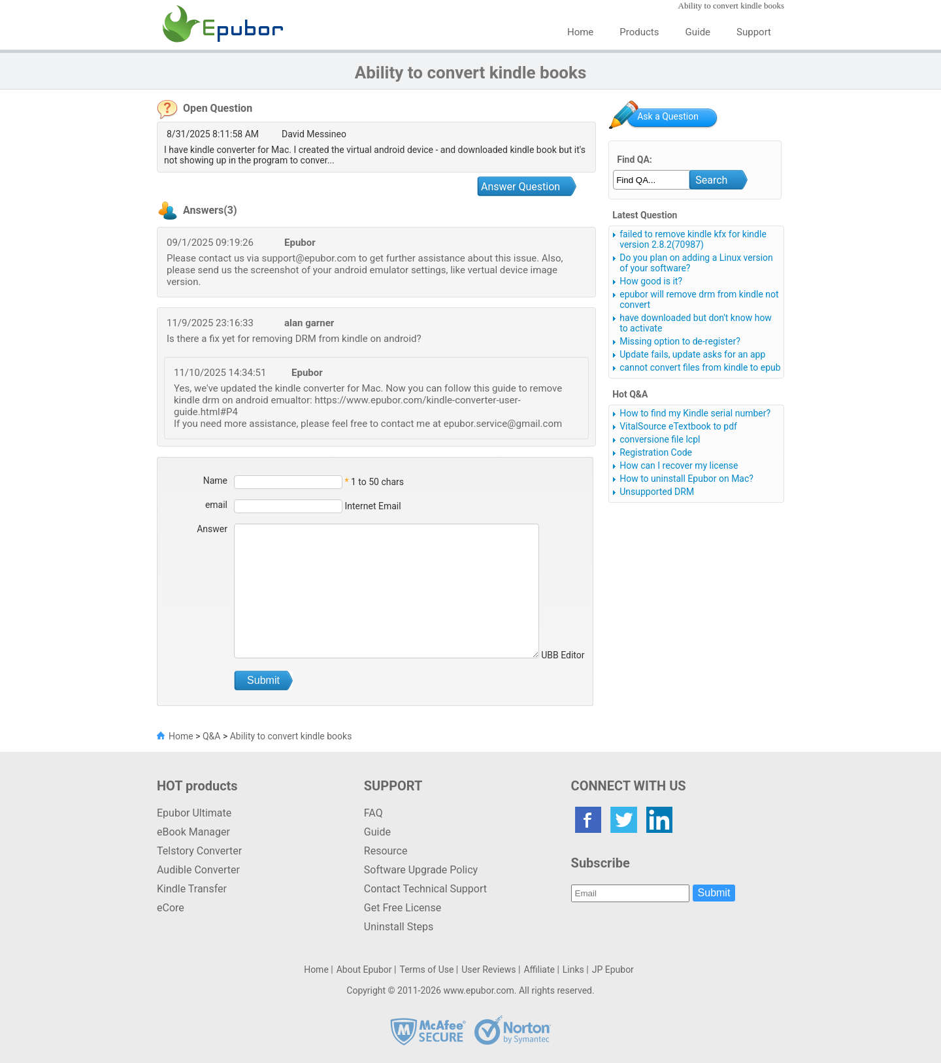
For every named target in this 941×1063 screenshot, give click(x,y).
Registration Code (655, 452)
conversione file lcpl (659, 439)
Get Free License (402, 908)
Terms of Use (426, 969)
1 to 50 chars (377, 482)
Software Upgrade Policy (421, 870)
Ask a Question (668, 116)
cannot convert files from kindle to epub (699, 367)
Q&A (211, 736)
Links (573, 969)
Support (753, 32)
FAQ (373, 813)
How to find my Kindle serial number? (694, 413)
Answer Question (520, 186)
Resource (386, 851)
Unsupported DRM (656, 491)
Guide (698, 32)
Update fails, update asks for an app (692, 354)
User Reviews (488, 969)
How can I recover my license (678, 465)
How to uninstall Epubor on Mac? (686, 478)
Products (639, 32)
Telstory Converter (199, 851)
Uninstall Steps (398, 926)
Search (711, 180)
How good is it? (650, 281)
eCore (170, 908)
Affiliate (539, 969)
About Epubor (364, 969)
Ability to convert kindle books (291, 736)
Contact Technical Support (425, 889)
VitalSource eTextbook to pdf (678, 426)
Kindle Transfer (192, 889)
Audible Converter (198, 870)
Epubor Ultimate (194, 813)
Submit (714, 892)
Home (580, 32)
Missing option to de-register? (679, 341)
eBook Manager (193, 832)
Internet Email (371, 506)
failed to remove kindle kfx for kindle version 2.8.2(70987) (693, 239)
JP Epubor (613, 969)
